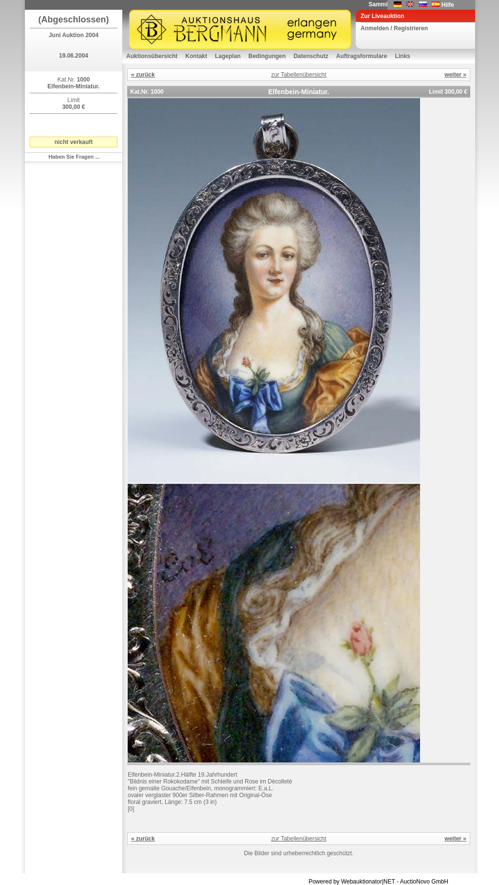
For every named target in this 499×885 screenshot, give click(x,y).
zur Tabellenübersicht (298, 74)
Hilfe (447, 4)
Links (402, 56)
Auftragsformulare (361, 56)
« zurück (143, 74)
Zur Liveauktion (382, 16)
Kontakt (196, 56)
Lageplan (228, 56)
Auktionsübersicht (151, 56)
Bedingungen (267, 56)
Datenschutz (310, 56)
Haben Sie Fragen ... (73, 157)
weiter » (455, 74)
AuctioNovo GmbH (424, 881)
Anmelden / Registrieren (394, 28)
